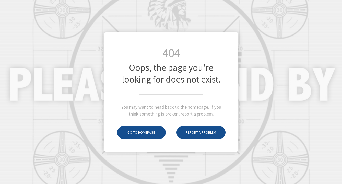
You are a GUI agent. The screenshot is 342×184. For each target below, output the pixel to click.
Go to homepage (136, 132)
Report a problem (196, 132)
